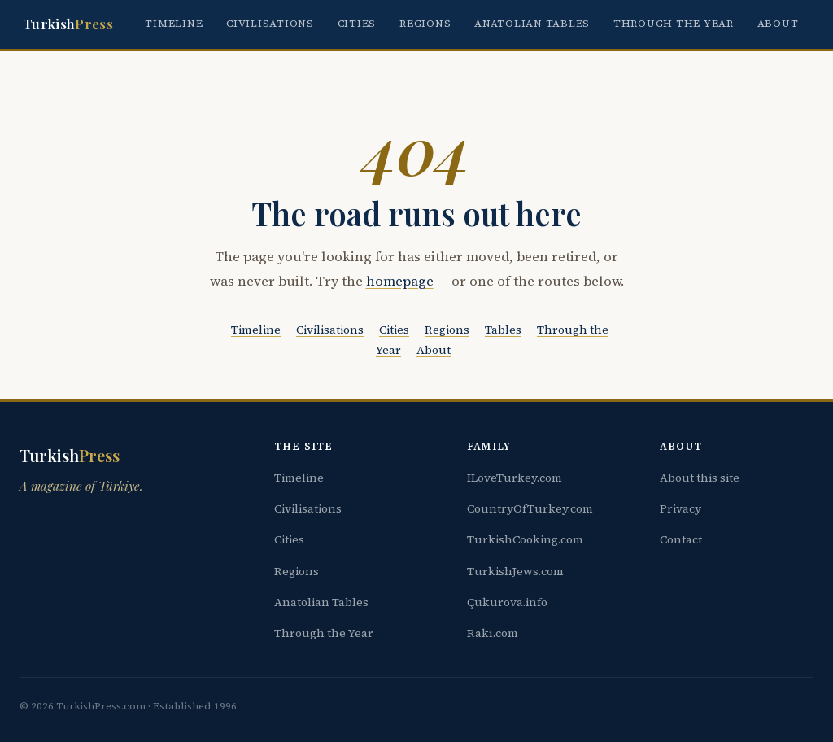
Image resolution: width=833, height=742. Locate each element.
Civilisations (270, 23)
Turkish (68, 24)
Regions (425, 23)
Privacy (680, 508)
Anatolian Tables (532, 23)
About (778, 23)
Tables (503, 329)
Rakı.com (492, 633)
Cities (357, 23)
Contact (681, 539)
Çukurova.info (507, 602)
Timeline (174, 23)
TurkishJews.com (515, 571)
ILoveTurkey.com (514, 477)
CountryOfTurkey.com (530, 508)
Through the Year (673, 23)
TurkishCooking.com (525, 539)
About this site (699, 477)
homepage (400, 281)
